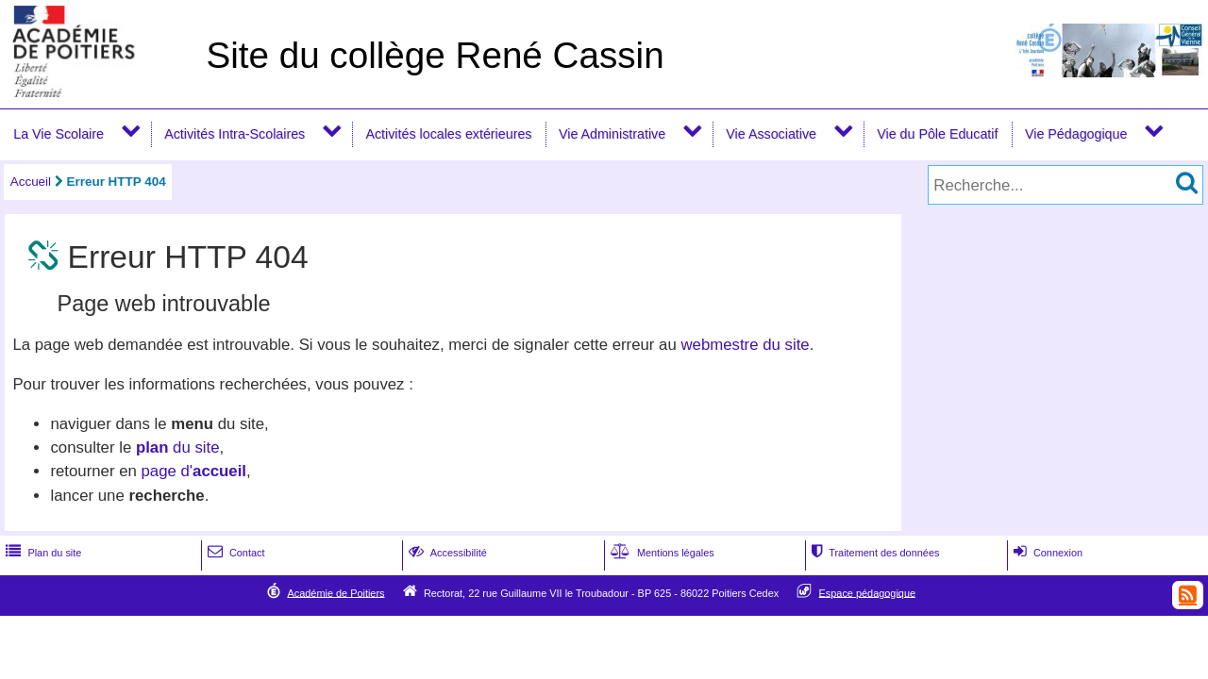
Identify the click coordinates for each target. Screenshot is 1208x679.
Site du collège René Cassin (434, 55)
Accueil (30, 181)
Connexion (1046, 552)
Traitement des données (873, 552)
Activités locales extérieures (448, 133)
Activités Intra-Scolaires (234, 133)
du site (178, 447)
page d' (194, 471)
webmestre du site (744, 345)
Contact (234, 552)
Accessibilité (446, 552)
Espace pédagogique (867, 592)
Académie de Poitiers (335, 592)
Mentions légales (660, 552)
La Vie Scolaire (58, 133)
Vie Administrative (612, 133)
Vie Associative (771, 133)
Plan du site (41, 552)
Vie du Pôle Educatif (937, 133)
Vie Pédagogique (1076, 133)
